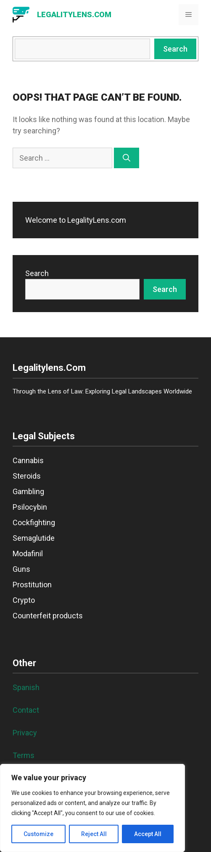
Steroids (27, 476)
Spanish (26, 687)
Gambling (28, 491)
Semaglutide (34, 538)
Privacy (25, 732)
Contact (26, 710)
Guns (21, 569)
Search (175, 48)
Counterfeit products (48, 615)
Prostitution (32, 584)
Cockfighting (34, 522)
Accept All (147, 834)
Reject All (94, 834)
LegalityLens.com (74, 14)
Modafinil (28, 553)
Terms (23, 755)
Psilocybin (30, 507)
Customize (38, 834)
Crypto (24, 600)
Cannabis (28, 460)
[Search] (126, 158)
